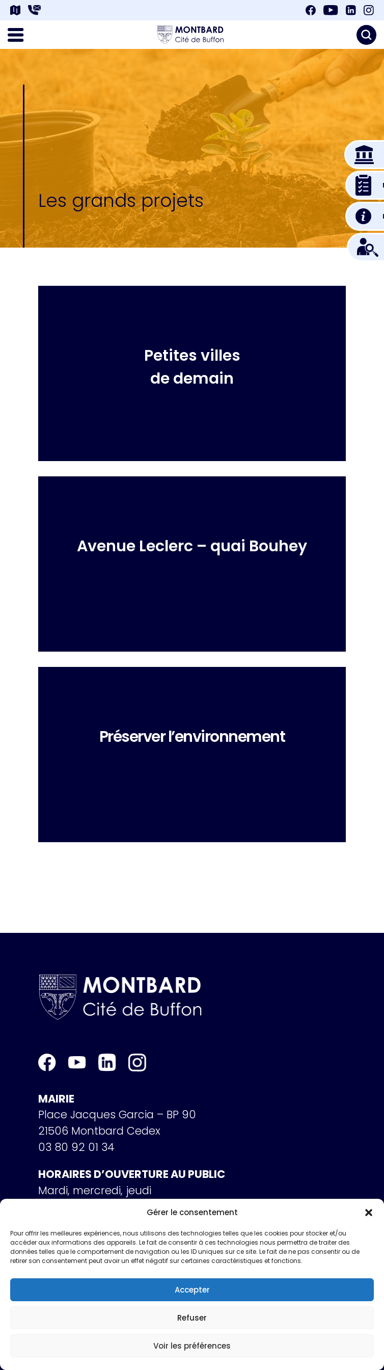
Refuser (192, 1317)
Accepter (192, 1289)
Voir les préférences (192, 1345)
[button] (369, 1212)
